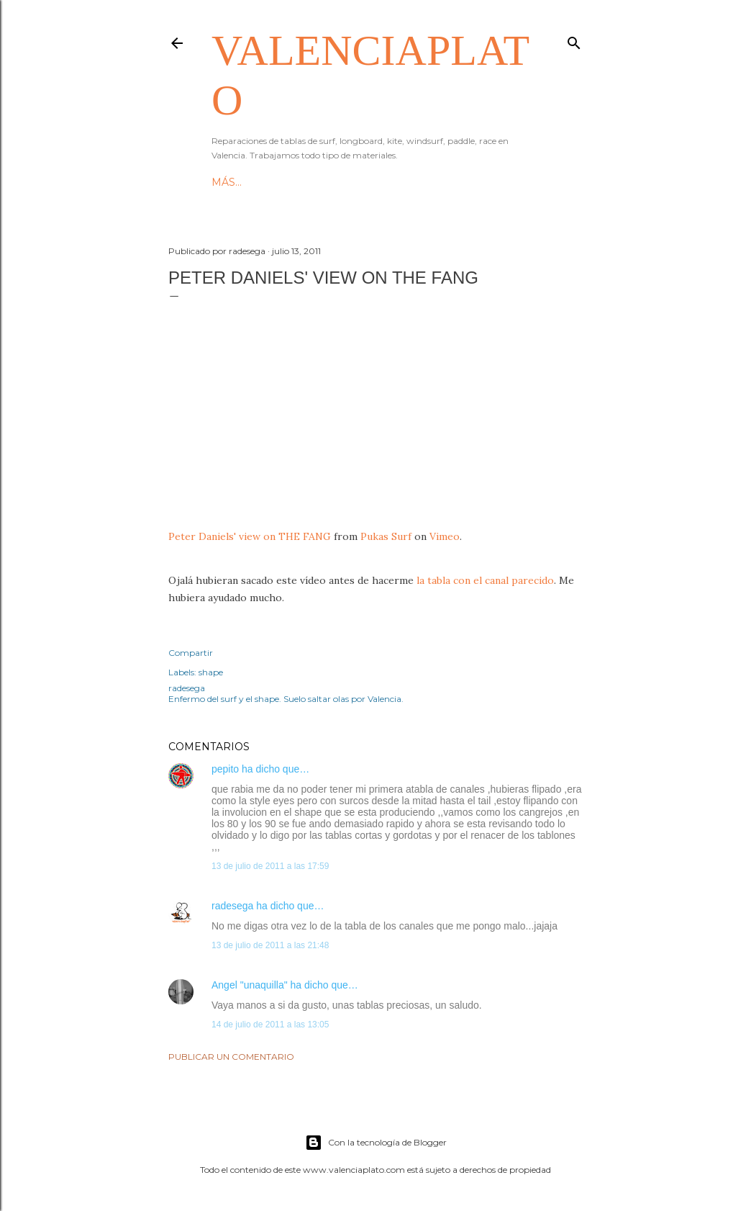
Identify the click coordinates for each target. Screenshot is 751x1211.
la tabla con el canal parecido (485, 580)
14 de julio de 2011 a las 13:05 (270, 1024)
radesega (232, 905)
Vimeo (444, 536)
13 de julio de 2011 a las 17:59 (270, 866)
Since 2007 (285, 182)
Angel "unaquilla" (249, 985)
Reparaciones (367, 182)
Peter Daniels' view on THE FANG (249, 536)
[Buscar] (574, 40)
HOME (228, 182)
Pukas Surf (385, 536)
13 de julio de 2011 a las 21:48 (270, 945)
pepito (225, 769)
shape (211, 672)
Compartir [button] (190, 652)
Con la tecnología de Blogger (376, 1142)
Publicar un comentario (231, 1056)
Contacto (448, 182)
